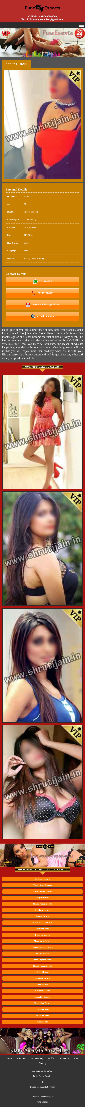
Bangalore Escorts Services (42, 1087)
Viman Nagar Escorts (42, 885)
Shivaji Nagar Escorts (42, 904)
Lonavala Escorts (42, 935)
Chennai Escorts (42, 1009)
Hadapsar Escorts (42, 879)
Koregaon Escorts (42, 978)
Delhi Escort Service (42, 1076)
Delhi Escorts (42, 985)
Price (76, 1058)
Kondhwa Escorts (42, 910)
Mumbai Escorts (42, 1016)
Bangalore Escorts (42, 997)
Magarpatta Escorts (42, 941)
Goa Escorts (42, 1022)
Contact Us (64, 1058)
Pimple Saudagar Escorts (42, 947)
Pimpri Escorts (42, 953)
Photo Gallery (37, 1058)
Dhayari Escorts (42, 898)
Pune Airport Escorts (42, 960)
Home (9, 1058)
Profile (51, 1058)
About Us (21, 1058)
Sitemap (42, 1063)
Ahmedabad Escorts (42, 1003)
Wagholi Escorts (43, 972)
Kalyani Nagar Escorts (42, 922)
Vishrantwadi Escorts (42, 891)
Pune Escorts (42, 1102)
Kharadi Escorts (42, 929)
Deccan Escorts (42, 916)
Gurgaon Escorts (42, 991)
